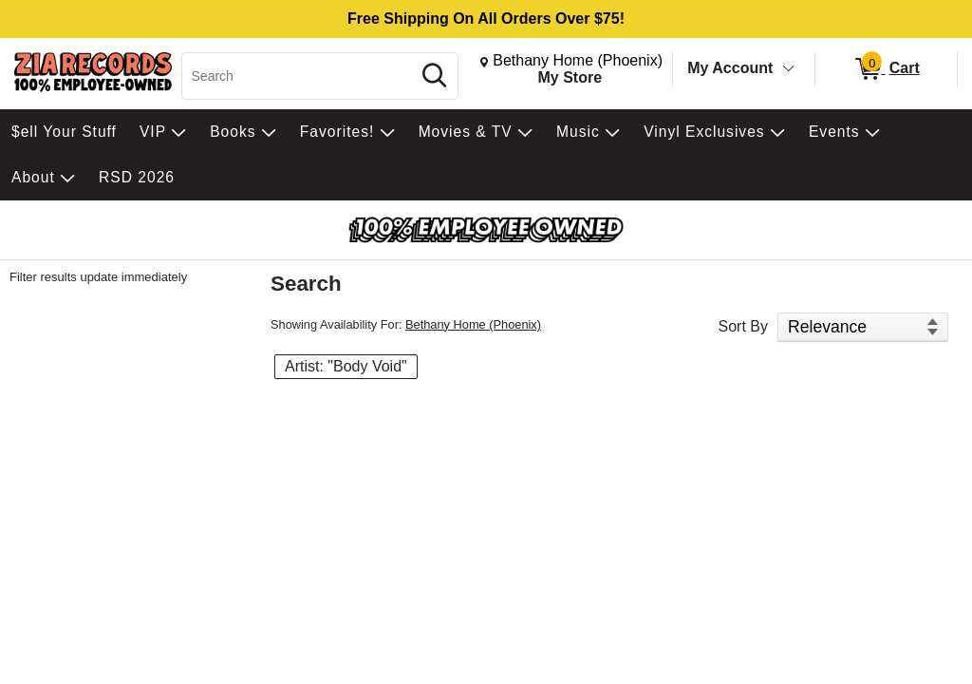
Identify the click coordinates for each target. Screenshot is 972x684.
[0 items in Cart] (886, 69)
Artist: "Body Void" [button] (346, 366)
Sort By (743, 326)
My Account (730, 68)
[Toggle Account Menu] (788, 69)
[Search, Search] (299, 76)
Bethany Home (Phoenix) (473, 324)
